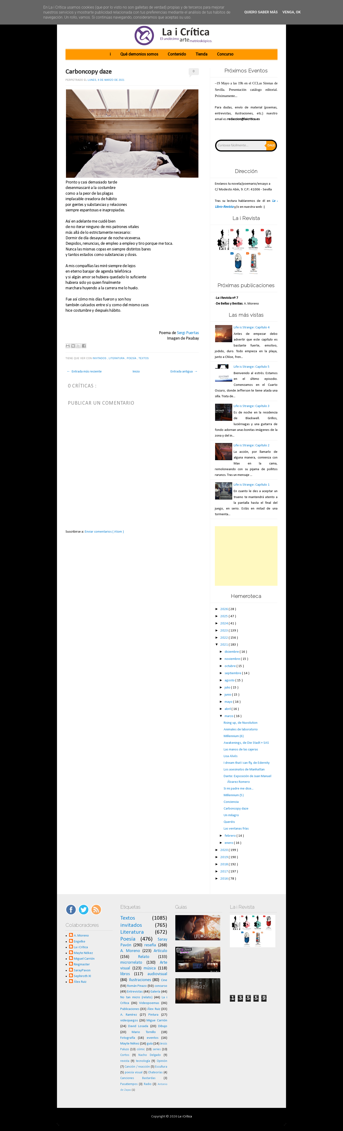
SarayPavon (82, 970)
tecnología (143, 1061)
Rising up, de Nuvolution (240, 723)
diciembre (232, 652)
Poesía (132, 358)
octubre (231, 666)
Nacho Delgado (149, 1055)
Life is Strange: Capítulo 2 (252, 445)
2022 (224, 638)
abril (228, 709)
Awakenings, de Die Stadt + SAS (246, 743)
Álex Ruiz (80, 982)
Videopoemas (149, 1003)
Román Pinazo (137, 986)
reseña (150, 945)
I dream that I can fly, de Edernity (247, 763)
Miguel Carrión (84, 959)
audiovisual (157, 974)
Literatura (117, 358)
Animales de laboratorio (241, 729)
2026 (224, 609)
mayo (229, 702)
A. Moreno (81, 935)
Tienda (201, 54)
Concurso (225, 54)
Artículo (160, 951)
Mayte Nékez (83, 953)
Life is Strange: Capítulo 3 (252, 406)
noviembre (233, 659)
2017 (224, 871)
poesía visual (133, 1072)
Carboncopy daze (89, 72)
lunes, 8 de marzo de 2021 (106, 80)
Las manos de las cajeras (241, 749)
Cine (164, 980)
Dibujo (162, 1026)
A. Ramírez (128, 1015)
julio (228, 687)
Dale (271, 145)
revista (124, 1061)
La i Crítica (81, 947)
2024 (224, 623)
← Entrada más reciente (84, 371)
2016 (224, 879)
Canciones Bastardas (138, 1078)
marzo (229, 716)
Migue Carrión (156, 1020)
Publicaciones (129, 1009)
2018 (224, 864)
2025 (224, 616)
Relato (143, 957)
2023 (224, 630)
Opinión (162, 1061)
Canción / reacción (137, 1066)
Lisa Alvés (230, 756)
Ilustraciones (140, 980)
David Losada (138, 1026)
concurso (161, 986)
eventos (152, 1038)
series (157, 1049)
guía (150, 1043)
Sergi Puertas (188, 333)
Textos (144, 358)
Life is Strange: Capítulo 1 (252, 485)
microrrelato (131, 962)
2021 (224, 645)
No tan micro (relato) (136, 997)
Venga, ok (291, 12)
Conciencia (231, 802)
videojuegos (129, 1020)
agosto (230, 680)
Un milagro (231, 815)
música (150, 968)
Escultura (161, 1066)
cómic (141, 1049)
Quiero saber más (261, 12)
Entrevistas (135, 991)
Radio (147, 1084)
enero (229, 843)
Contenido (177, 54)
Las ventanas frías (236, 828)
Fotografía (127, 1038)
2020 (224, 850)
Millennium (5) (234, 795)
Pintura (153, 1015)
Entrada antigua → (184, 371)
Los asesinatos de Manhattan (244, 769)
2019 (224, 857)
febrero (231, 836)
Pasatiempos (129, 1084)
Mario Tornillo (144, 1032)
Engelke (79, 941)
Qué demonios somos (139, 54)
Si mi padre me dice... (238, 788)
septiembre (233, 673)
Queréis (229, 822)
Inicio (136, 371)
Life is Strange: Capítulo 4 (252, 327)
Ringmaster (82, 964)
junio (228, 695)
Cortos (124, 1055)
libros (125, 974)
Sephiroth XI (82, 976)
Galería (155, 991)
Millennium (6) (234, 736)
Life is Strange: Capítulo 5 (252, 367)
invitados (100, 358)
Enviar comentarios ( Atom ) (104, 532)
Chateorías (155, 1072)
